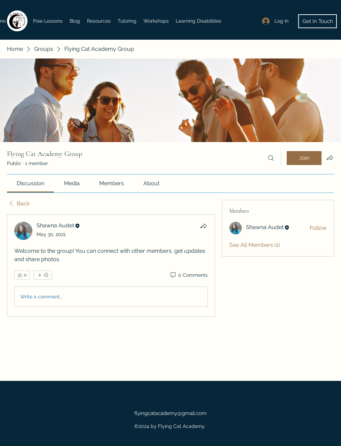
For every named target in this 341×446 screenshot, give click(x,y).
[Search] (271, 158)
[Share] (203, 226)
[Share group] (330, 158)
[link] (30, 183)
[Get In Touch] (317, 21)
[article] (111, 265)
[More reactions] (43, 275)
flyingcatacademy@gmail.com (170, 413)
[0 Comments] (188, 275)
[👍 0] (22, 275)
